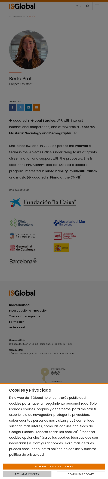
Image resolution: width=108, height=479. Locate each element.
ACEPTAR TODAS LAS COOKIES (54, 466)
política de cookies (66, 449)
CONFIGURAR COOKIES (81, 474)
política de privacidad (26, 454)
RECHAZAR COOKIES (27, 474)
